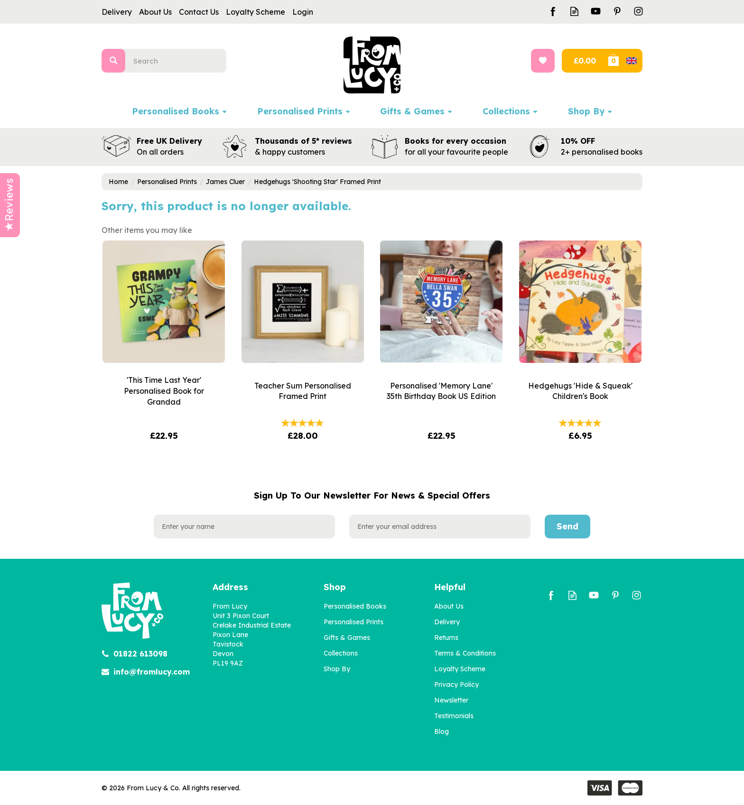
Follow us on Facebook (553, 11)
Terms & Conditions (465, 653)
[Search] (179, 61)
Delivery (447, 622)
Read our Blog (574, 11)
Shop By (337, 669)
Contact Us (199, 12)
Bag (624, 61)
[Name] (244, 526)
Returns (446, 637)
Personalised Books (355, 606)
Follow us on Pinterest (617, 11)
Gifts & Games (347, 637)
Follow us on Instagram (638, 11)
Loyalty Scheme (459, 669)
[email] (439, 526)
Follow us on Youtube (596, 11)
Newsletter (451, 700)
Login (302, 12)
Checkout (584, 61)
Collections (341, 653)
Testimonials (454, 716)
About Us (449, 606)
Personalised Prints (353, 622)
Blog (441, 731)
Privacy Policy (456, 684)
